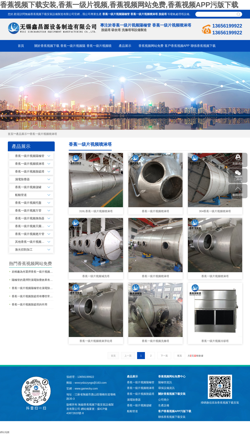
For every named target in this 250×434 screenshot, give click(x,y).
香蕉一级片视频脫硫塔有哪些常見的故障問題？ (33, 296)
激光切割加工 (24, 249)
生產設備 (163, 405)
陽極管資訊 (165, 382)
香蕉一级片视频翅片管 (29, 234)
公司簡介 (163, 399)
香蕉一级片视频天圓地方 (30, 226)
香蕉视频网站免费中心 (172, 376)
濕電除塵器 (22, 179)
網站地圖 (4, 432)
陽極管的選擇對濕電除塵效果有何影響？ (33, 279)
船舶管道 (21, 195)
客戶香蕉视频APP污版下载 (174, 411)
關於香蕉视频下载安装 (172, 393)
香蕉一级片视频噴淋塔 (144, 14)
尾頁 (179, 355)
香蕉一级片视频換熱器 (29, 218)
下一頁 (164, 355)
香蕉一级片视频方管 (28, 210)
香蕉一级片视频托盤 (28, 202)
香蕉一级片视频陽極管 (116, 14)
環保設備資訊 (166, 388)
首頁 (21, 45)
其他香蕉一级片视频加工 (30, 241)
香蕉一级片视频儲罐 (28, 187)
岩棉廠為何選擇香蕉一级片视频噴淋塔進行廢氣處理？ (33, 271)
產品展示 (125, 45)
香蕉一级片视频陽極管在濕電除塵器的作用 (33, 288)
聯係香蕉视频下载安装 (172, 416)
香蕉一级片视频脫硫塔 (29, 171)
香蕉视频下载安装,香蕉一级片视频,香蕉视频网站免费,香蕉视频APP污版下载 (119, 5)
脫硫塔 (163, 14)
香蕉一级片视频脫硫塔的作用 (29, 304)
